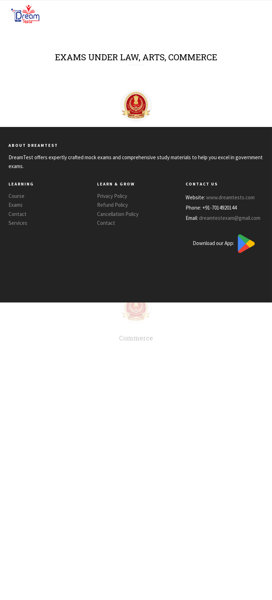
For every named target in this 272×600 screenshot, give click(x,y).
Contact (17, 214)
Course (16, 196)
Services (17, 223)
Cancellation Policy (117, 214)
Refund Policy (112, 204)
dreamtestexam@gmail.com (229, 217)
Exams (15, 204)
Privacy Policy (112, 196)
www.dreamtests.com (230, 197)
